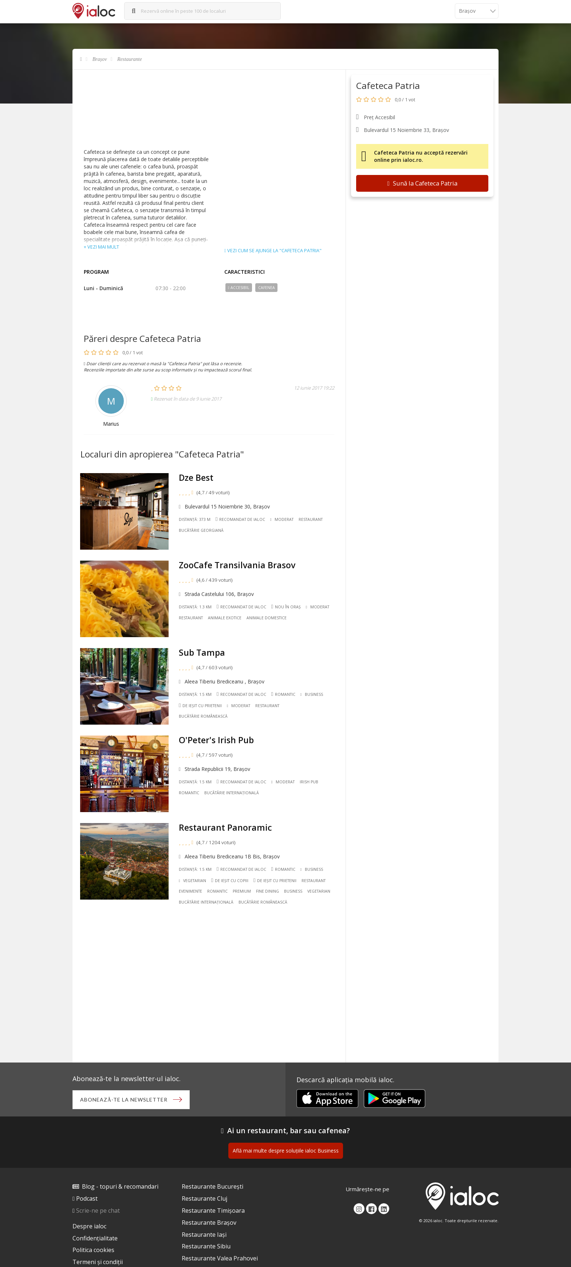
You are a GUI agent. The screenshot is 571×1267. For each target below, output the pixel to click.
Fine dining (267, 891)
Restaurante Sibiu (206, 1246)
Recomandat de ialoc (240, 519)
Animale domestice (267, 617)
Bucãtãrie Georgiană (201, 530)
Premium (242, 891)
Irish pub (309, 781)
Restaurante (129, 59)
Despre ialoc (89, 1226)
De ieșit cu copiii (229, 880)
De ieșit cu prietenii (200, 705)
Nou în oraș (286, 606)
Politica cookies (93, 1250)
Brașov (99, 59)
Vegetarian (192, 880)
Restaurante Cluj (204, 1198)
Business (311, 694)
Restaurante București (212, 1186)
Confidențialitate (95, 1238)
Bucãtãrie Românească (203, 716)
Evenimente (190, 891)
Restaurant (311, 519)
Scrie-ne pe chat (98, 1210)
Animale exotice (224, 617)
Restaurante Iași (204, 1235)
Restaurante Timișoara (213, 1210)
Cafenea (266, 287)
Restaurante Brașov (209, 1223)
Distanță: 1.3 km (195, 606)
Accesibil (238, 287)
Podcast (87, 1198)
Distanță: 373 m (194, 519)
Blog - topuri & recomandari (120, 1186)
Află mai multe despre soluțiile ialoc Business (286, 1150)
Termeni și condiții (97, 1262)
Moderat (282, 519)
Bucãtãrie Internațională (231, 792)
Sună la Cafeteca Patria (422, 183)
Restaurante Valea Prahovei (220, 1258)
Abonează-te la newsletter (124, 1099)
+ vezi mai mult (101, 247)
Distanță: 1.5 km (195, 694)
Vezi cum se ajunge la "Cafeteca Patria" (273, 251)
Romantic (283, 694)
